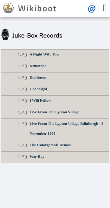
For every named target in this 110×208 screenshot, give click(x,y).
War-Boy (37, 156)
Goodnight (38, 89)
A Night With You (44, 54)
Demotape (38, 66)
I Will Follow (40, 100)
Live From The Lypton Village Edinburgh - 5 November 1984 (66, 128)
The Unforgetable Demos (50, 145)
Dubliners (38, 77)
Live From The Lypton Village (54, 112)
